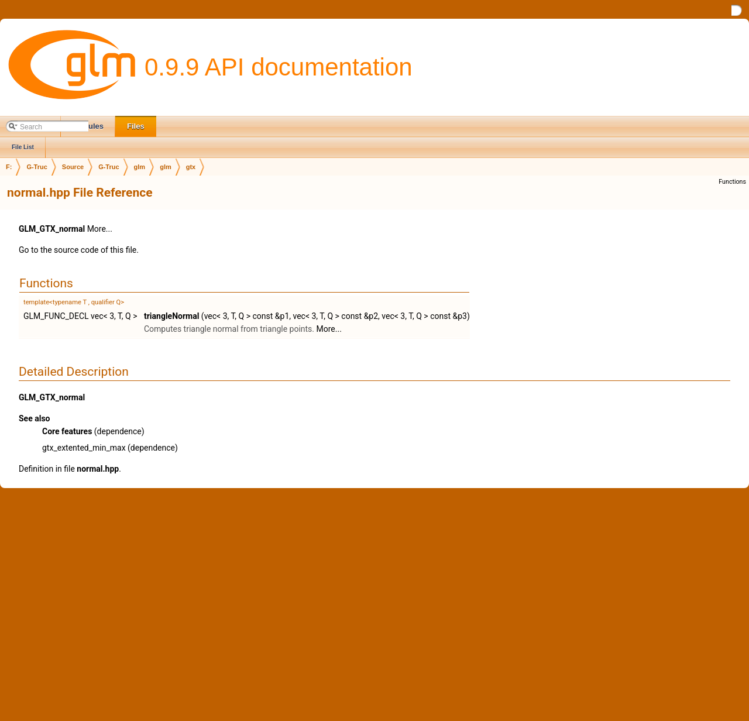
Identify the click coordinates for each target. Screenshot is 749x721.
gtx (191, 166)
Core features (67, 431)
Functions (732, 182)
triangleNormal (171, 316)
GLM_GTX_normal (52, 229)
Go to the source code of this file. (79, 250)
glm (140, 166)
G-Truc (36, 166)
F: (9, 166)
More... (99, 229)
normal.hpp (98, 468)
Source (73, 166)
